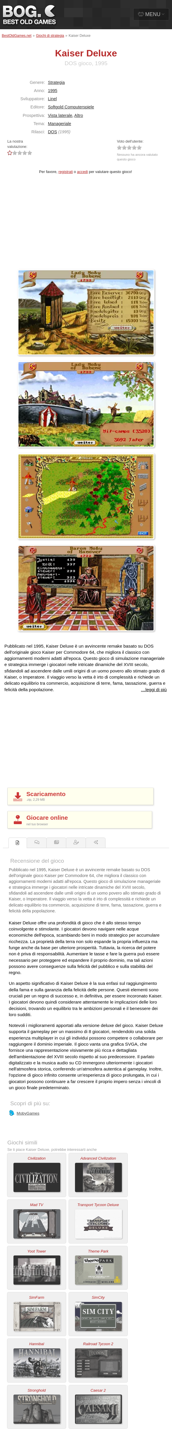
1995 (52, 90)
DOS (52, 131)
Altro (78, 115)
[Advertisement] (86, 226)
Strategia (56, 82)
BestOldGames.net (16, 36)
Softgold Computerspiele (71, 107)
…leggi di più (154, 689)
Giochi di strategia (50, 36)
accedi (82, 172)
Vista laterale (60, 115)
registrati (65, 172)
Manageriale (59, 123)
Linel (52, 98)
